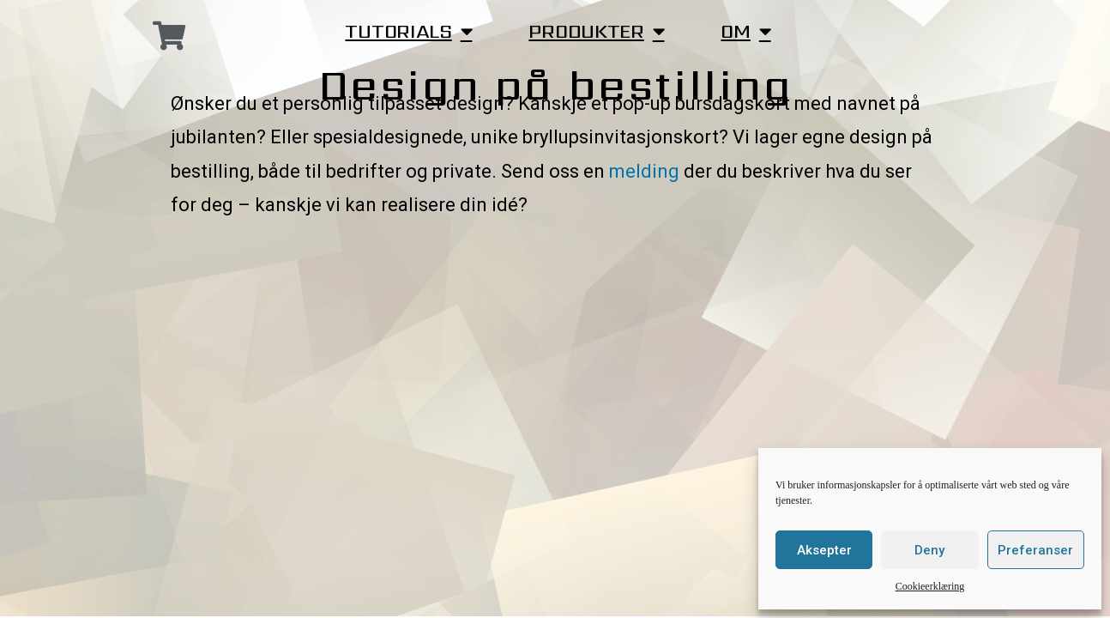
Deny (929, 550)
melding (644, 171)
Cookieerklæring (930, 586)
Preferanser (1035, 550)
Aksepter (824, 550)
